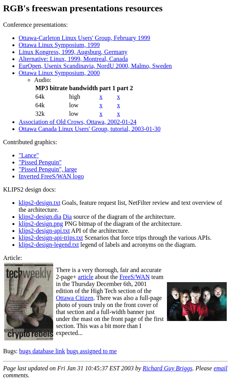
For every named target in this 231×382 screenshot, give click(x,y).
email (221, 368)
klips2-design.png (41, 223)
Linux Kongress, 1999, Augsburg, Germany (73, 52)
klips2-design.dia (40, 216)
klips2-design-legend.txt (49, 244)
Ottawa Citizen (74, 298)
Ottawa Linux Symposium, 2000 (59, 73)
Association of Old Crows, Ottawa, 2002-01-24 (78, 122)
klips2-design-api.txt (44, 230)
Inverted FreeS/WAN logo (51, 176)
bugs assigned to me (92, 351)
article (86, 277)
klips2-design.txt (39, 202)
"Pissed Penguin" (40, 162)
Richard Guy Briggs (167, 368)
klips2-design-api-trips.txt (51, 237)
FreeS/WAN (135, 277)
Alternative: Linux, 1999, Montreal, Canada (73, 59)
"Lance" (29, 155)
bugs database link (42, 351)
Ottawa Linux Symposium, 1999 (59, 45)
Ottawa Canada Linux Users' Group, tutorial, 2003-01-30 (89, 129)
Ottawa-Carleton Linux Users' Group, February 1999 (84, 38)
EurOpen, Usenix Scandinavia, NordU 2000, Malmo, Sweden (95, 66)
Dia (67, 216)
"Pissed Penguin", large (48, 169)
